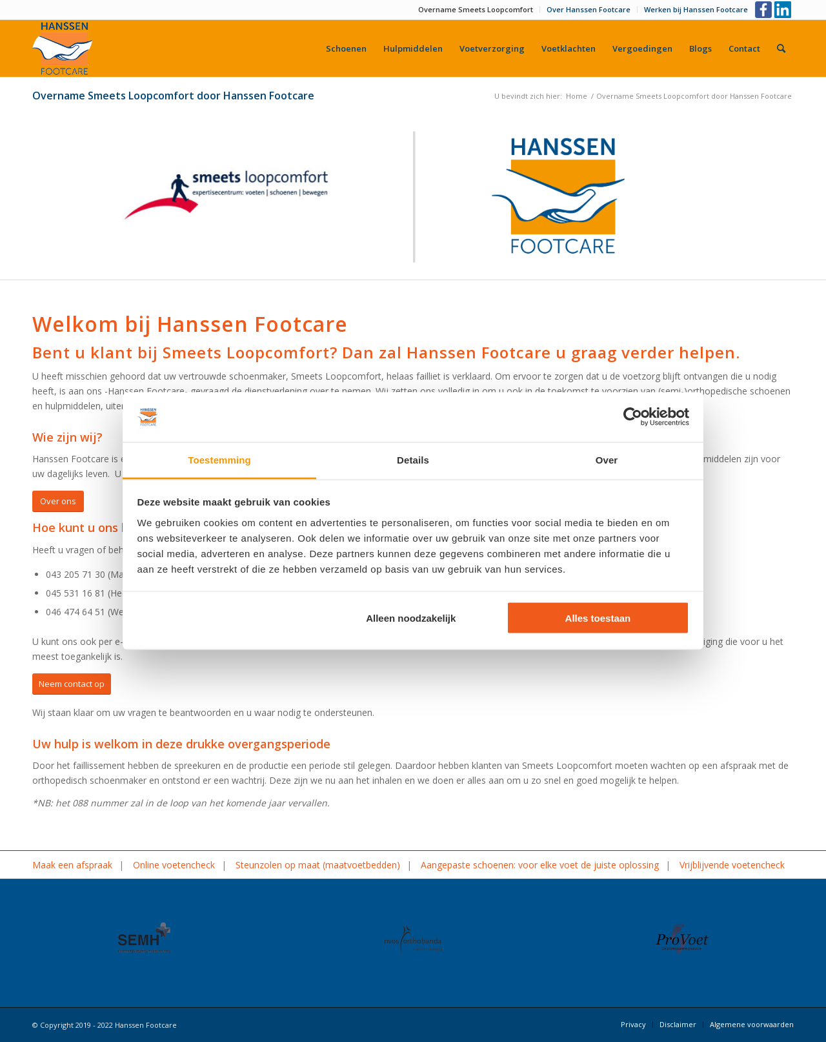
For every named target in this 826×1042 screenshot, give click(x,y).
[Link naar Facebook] (764, 9)
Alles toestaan (598, 618)
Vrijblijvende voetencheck (732, 865)
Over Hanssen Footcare (588, 9)
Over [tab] (607, 459)
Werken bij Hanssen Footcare (696, 9)
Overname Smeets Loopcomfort (475, 9)
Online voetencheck (174, 865)
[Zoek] (781, 48)
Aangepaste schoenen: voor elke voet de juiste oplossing (540, 865)
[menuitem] (476, 9)
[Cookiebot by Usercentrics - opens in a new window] (632, 417)
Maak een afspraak (72, 865)
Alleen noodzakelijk (411, 618)
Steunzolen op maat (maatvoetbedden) (318, 865)
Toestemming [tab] (219, 459)
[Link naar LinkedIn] (784, 9)
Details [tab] (413, 459)
